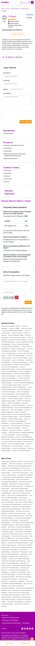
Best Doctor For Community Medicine (20, 484)
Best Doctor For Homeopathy (10, 520)
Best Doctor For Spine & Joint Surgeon (19, 592)
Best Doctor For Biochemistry (21, 472)
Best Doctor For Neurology (23, 538)
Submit (28, 302)
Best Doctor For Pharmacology (10, 567)
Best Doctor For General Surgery (17, 513)
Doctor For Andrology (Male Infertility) (12, 330)
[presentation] (17, 109)
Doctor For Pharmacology (15, 419)
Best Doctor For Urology (8, 599)
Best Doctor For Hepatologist (23, 518)
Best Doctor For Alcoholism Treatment (12, 461)
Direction (26, 643)
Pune (7, 8)
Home (2, 8)
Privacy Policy (6, 633)
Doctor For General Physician (24, 369)
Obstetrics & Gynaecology (10, 617)
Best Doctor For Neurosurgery (10, 540)
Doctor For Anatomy (26, 328)
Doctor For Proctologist (14, 428)
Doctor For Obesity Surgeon (15, 398)
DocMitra (5, 2)
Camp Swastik (24, 8)
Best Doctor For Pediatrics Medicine (22, 565)
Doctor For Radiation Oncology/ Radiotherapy (21, 432)
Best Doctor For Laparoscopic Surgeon (12, 529)
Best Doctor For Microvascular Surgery (12, 534)
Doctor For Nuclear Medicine (10, 396)
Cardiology (25, 623)
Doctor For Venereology (19, 448)
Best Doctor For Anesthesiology (11, 468)
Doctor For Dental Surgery (18, 348)
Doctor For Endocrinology (20, 358)
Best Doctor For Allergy (16, 463)
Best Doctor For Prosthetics (9, 579)
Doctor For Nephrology (23, 391)
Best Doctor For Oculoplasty (10, 549)
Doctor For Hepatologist (8, 376)
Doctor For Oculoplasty (14, 403)
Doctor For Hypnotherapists (9, 378)
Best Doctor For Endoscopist (19, 500)
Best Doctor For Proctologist (23, 576)
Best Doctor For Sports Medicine (11, 595)
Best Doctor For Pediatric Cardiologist (19, 558)
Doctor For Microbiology (20, 387)
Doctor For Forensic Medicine (22, 364)
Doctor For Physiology (17, 423)
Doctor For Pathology (17, 410)
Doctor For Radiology (9, 434)
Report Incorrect (17, 34)
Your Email (6, 80)
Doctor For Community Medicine (11, 346)
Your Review (7, 93)
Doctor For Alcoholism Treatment (11, 326)
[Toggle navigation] (32, 2)
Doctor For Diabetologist (9, 353)
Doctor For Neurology (8, 394)
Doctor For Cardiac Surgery (18, 337)
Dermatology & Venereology (11, 623)
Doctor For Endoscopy (18, 360)
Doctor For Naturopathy (24, 389)
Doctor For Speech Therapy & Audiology (22, 439)
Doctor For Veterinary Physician (21, 450)
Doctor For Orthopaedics (18, 405)
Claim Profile (30, 14)
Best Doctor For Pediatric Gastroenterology (14, 561)
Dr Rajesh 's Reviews (12, 57)
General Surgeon (15, 8)
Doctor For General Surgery (9, 371)
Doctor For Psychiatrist (16, 430)
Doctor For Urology (17, 446)
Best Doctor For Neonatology (20, 536)
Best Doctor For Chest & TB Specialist (13, 477)
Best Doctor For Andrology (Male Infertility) (19, 466)
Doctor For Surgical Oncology (16, 443)
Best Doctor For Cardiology (25, 475)
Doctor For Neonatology (8, 391)
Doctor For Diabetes (23, 351)
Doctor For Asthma (17, 333)
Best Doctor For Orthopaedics (20, 552)
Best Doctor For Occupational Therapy (22, 547)
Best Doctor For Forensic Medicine (21, 506)
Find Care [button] (5, 615)
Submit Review (26, 122)
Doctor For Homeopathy (23, 376)
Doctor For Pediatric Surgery (10, 416)
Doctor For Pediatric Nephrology (21, 414)
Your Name (7, 73)
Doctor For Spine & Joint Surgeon (12, 441)
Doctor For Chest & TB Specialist (18, 339)
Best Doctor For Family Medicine (24, 502)
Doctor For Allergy (15, 328)
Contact (10, 643)
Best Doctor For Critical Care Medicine (12, 486)
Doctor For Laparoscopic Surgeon (12, 385)
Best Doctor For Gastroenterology (11, 509)
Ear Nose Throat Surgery (10, 620)
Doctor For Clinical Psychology (20, 344)
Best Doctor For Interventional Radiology (19, 527)
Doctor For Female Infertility (20, 362)
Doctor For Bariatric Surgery (16, 335)
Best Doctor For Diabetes (17, 491)
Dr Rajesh (12, 16)
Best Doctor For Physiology (18, 572)
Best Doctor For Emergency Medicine (18, 495)
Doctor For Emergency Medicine (16, 355)
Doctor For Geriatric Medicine (22, 373)
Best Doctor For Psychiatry (17, 581)
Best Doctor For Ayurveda (15, 470)
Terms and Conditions (18, 633)
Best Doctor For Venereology (15, 601)
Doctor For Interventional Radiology (23, 382)
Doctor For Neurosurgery (22, 394)
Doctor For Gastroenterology (10, 367)
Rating (5, 89)
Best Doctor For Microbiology (23, 531)
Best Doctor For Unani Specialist (22, 597)
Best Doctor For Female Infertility (12, 504)
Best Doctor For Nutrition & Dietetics (18, 543)
